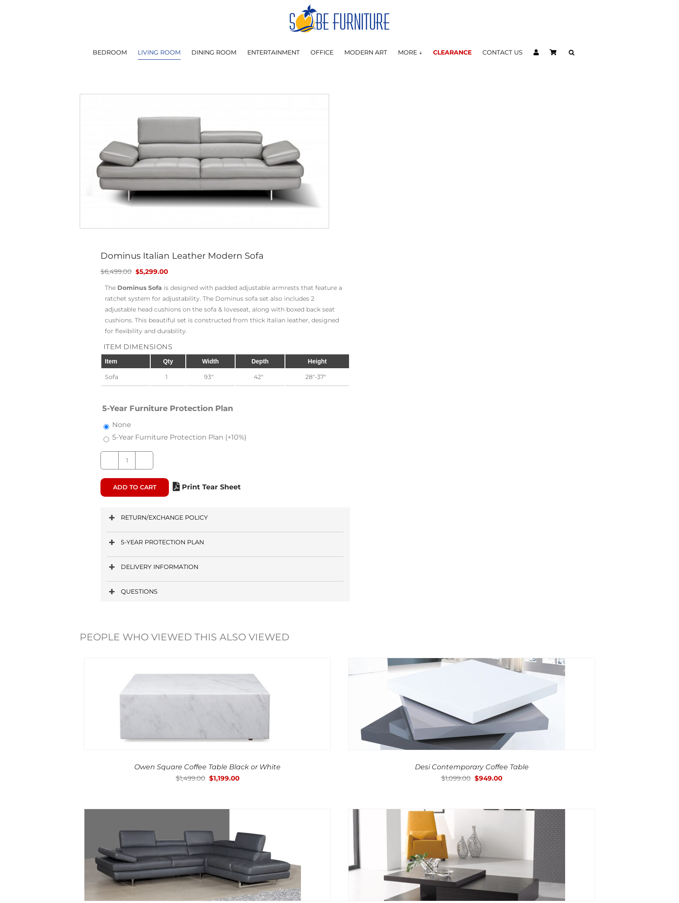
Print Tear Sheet (207, 487)
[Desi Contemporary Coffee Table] (457, 664)
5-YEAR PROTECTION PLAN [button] (155, 542)
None (121, 425)
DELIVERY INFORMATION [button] (152, 567)
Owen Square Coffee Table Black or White (207, 767)
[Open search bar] (571, 52)
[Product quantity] (127, 460)
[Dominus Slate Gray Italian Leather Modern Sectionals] (192, 815)
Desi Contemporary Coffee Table (472, 767)
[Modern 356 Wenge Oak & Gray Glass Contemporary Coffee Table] (457, 815)
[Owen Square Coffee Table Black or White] (192, 664)
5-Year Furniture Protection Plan (179, 437)
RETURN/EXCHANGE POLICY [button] (157, 518)
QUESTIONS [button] (132, 592)
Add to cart (134, 487)
